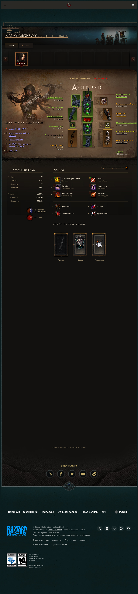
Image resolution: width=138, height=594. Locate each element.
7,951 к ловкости (16, 129)
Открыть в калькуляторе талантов (114, 168)
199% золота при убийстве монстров (17, 134)
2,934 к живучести (14, 140)
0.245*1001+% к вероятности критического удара (18, 145)
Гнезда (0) (11, 150)
